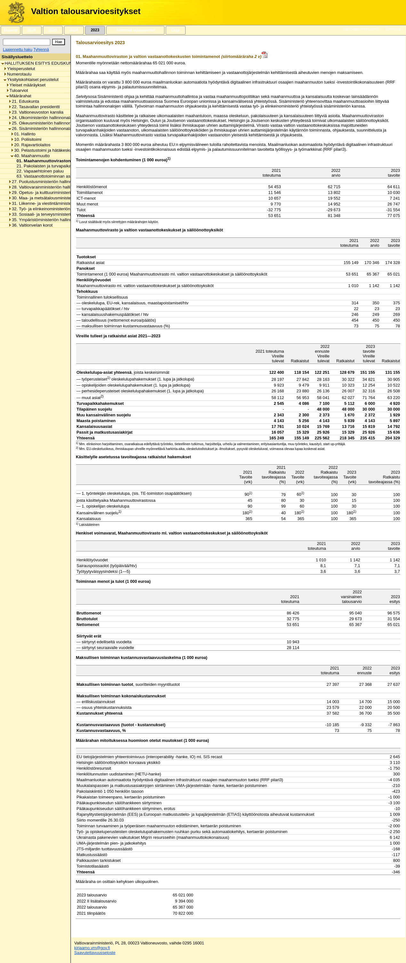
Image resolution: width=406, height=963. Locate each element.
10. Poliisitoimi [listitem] (26, 139)
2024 (74, 30)
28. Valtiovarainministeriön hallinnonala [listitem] (46, 187)
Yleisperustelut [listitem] (19, 68)
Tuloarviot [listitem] (17, 90)
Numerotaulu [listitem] (17, 74)
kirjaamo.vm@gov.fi (92, 947)
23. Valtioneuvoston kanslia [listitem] (35, 112)
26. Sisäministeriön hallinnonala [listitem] (40, 128)
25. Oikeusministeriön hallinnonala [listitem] (42, 123)
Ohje (175, 30)
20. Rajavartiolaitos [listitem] (30, 144)
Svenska (393, 29)
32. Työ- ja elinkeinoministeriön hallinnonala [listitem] (51, 208)
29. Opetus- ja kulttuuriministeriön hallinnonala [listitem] (53, 192)
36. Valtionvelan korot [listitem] (30, 225)
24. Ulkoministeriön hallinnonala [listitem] (40, 117)
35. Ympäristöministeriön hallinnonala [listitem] (45, 219)
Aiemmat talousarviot (135, 30)
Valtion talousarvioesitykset (85, 11)
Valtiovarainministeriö (361, 29)
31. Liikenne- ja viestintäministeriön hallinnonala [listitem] (55, 203)
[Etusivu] (14, 12)
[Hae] (58, 42)
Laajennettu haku (17, 49)
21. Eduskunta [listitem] (23, 101)
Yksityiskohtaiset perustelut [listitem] (31, 79)
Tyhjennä (41, 49)
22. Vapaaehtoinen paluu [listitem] (38, 171)
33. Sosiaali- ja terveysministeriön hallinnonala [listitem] (53, 214)
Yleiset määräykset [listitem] (26, 85)
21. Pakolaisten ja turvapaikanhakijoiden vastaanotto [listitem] (64, 166)
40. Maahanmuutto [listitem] (30, 155)
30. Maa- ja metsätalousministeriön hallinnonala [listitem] (55, 198)
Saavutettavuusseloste (94, 952)
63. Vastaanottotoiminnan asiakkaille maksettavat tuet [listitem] (65, 176)
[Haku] (26, 42)
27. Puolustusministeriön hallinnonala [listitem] (45, 181)
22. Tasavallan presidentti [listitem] (34, 106)
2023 (95, 30)
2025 (52, 30)
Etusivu (10, 30)
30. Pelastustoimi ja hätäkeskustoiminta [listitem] (50, 150)
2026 (31, 30)
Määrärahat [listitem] (18, 95)
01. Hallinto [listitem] (23, 134)
